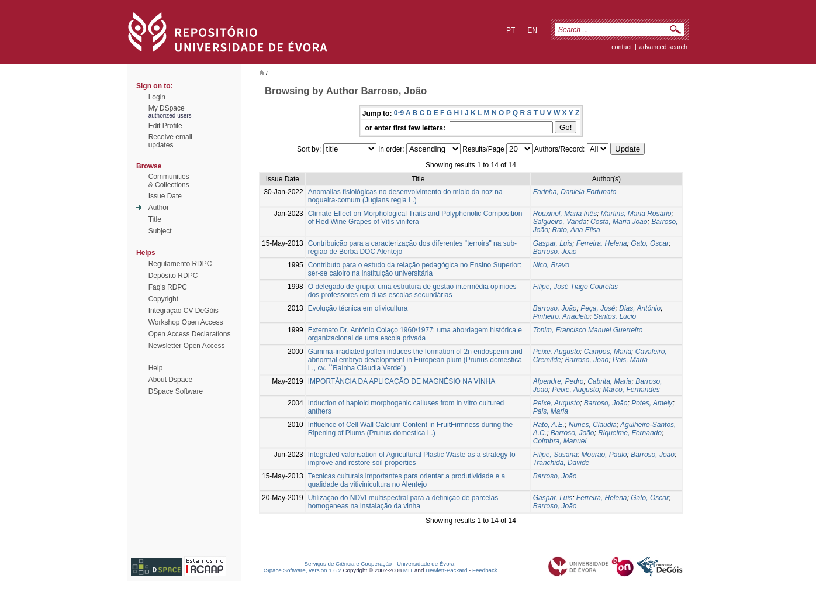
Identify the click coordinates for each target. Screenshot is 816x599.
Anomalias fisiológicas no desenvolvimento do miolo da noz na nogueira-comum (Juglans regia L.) (405, 196)
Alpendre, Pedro (558, 381)
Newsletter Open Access (186, 346)
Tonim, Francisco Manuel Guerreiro (588, 330)
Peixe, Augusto (556, 351)
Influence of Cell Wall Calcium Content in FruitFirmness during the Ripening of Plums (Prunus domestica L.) (410, 429)
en (532, 30)
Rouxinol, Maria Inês (565, 213)
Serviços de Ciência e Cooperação (348, 563)
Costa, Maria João (618, 222)
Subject (160, 231)
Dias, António (640, 308)
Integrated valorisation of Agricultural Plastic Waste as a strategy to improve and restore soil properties (412, 458)
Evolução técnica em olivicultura (358, 308)
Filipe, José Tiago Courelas (575, 287)
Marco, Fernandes (631, 389)
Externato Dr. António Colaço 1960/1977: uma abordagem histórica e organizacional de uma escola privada (415, 334)
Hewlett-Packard (446, 570)
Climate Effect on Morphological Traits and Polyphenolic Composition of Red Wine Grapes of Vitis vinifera (415, 217)
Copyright (163, 299)
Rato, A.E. (549, 425)
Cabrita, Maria (609, 381)
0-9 (399, 113)
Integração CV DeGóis (183, 311)
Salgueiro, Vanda (560, 222)
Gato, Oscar (650, 243)
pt (510, 30)
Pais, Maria (630, 360)
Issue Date (165, 196)
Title (154, 219)
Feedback (484, 570)
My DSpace (166, 108)
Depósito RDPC (173, 275)
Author (158, 208)
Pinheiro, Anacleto (561, 316)
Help (155, 368)
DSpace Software (175, 391)
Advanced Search (663, 46)
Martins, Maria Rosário (636, 213)
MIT (408, 570)
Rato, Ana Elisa (576, 230)
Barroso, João (555, 251)
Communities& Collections (168, 181)
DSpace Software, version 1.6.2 (301, 570)
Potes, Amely (651, 403)
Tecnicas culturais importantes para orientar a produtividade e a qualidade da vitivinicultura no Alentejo (407, 480)
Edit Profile (165, 126)
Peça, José (597, 308)
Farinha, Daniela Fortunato (575, 192)
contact (621, 46)
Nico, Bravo (551, 265)
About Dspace (170, 380)
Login (156, 97)
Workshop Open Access (185, 322)
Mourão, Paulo (604, 454)
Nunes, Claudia (593, 425)
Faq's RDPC (167, 287)
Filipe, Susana (555, 454)
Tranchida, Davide (561, 463)
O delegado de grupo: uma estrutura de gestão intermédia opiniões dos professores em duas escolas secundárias (412, 291)
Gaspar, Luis (552, 243)
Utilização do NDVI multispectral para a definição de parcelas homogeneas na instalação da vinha (403, 502)
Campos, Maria (607, 351)
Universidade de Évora (425, 563)
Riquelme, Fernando (630, 433)
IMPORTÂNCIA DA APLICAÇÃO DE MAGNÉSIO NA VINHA (402, 381)
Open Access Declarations (189, 334)
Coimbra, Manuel (559, 441)
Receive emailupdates (170, 141)
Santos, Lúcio (614, 316)
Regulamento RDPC (180, 264)
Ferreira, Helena (601, 243)
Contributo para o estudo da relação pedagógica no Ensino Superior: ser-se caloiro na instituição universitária (415, 269)
